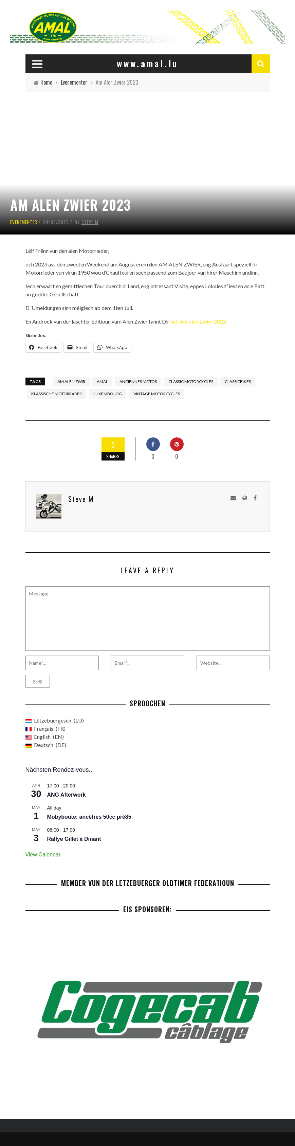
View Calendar (43, 854)
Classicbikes (238, 381)
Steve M (89, 222)
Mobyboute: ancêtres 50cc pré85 (89, 817)
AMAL (102, 381)
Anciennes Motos (138, 381)
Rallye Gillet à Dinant (74, 839)
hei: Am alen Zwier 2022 (198, 321)
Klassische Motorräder (56, 393)
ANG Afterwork (66, 795)
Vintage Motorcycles (156, 393)
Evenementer (23, 222)
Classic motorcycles (190, 381)
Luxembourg (107, 393)
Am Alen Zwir (71, 381)
